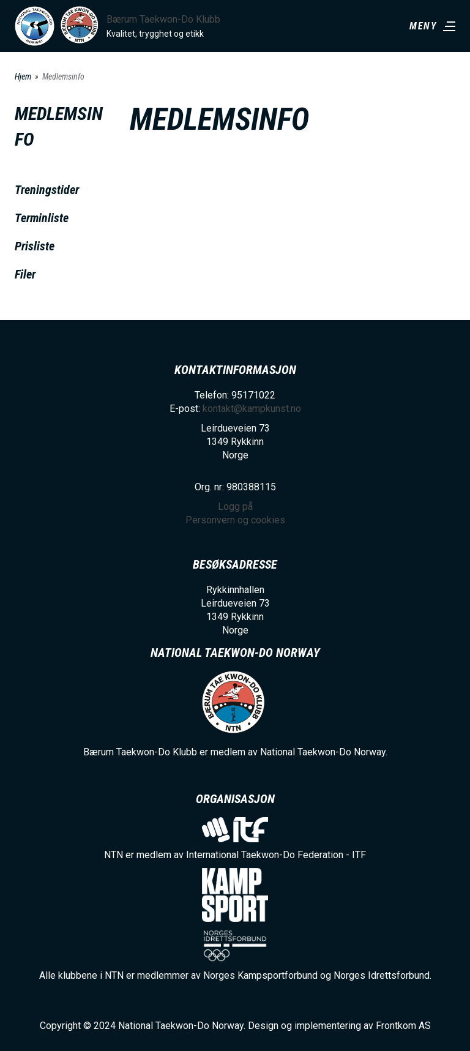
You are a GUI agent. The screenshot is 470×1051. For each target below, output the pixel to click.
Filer (25, 274)
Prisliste (34, 246)
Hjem (23, 76)
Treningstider (47, 189)
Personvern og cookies (235, 520)
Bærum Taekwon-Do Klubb (163, 19)
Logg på (235, 506)
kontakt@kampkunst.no (252, 408)
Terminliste (42, 218)
